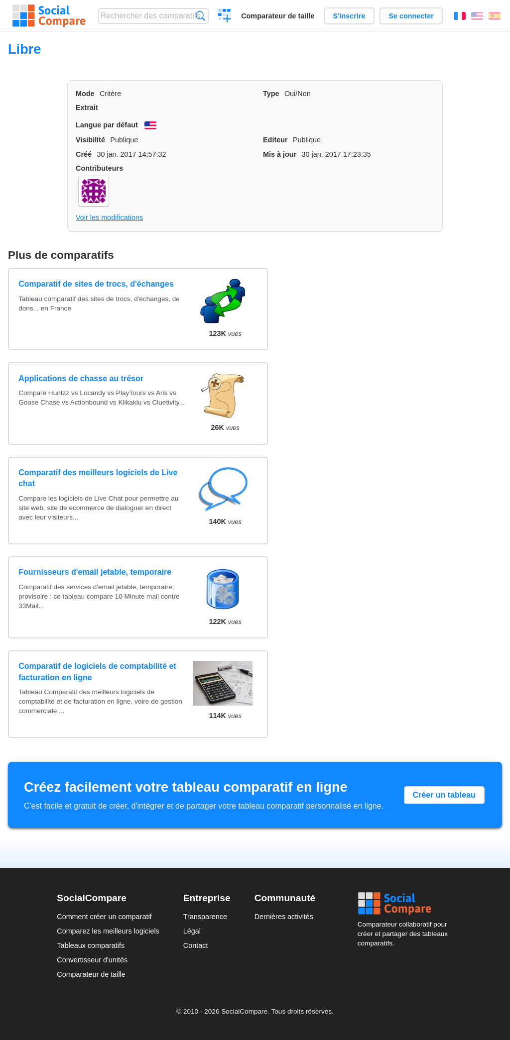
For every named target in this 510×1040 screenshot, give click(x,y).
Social (405, 904)
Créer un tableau (444, 795)
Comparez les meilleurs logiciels (108, 931)
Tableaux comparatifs (91, 945)
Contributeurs (99, 168)
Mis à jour (279, 154)
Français (460, 16)
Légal (192, 931)
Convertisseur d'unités (92, 960)
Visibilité (90, 140)
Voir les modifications (109, 217)
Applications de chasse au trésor (80, 378)
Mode (85, 94)
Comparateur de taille (277, 16)
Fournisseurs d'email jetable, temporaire (94, 572)
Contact (195, 945)
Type (271, 94)
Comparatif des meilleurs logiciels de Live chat (97, 478)
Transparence (205, 917)
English (477, 16)
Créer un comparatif (225, 16)
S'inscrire (349, 16)
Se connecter (410, 16)
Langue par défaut (107, 125)
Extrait (87, 107)
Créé (84, 154)
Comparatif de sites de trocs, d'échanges (95, 284)
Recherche (200, 15)
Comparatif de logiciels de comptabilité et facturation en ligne (97, 671)
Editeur (275, 140)
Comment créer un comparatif (104, 917)
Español (495, 16)
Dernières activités (284, 917)
